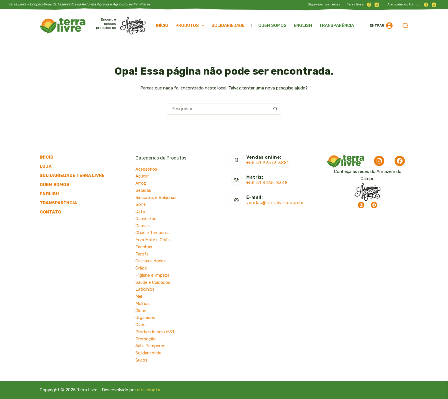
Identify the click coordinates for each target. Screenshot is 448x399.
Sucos (141, 360)
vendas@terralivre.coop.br (275, 202)
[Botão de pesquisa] (275, 109)
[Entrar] (381, 25)
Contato (50, 212)
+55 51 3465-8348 (267, 182)
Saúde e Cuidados (152, 282)
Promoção (145, 339)
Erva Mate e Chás (152, 239)
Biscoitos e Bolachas (156, 197)
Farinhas (143, 247)
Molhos (142, 303)
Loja (46, 166)
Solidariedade (228, 25)
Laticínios (145, 289)
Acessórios (146, 169)
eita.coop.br (148, 389)
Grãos (141, 268)
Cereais (142, 225)
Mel (138, 296)
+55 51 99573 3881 (267, 162)
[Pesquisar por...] (218, 109)
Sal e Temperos (150, 345)
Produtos (191, 25)
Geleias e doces (150, 261)
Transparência (336, 25)
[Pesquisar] (405, 26)
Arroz (140, 183)
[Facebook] (369, 5)
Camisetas (145, 218)
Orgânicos (145, 317)
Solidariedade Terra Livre (72, 175)
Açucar (142, 176)
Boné (140, 204)
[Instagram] (377, 5)
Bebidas (143, 190)
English (303, 25)
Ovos (140, 324)
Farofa (142, 254)
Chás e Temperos (152, 232)
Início (162, 25)
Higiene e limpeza (152, 275)
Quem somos (272, 25)
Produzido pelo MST (155, 331)
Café (140, 211)
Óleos (140, 310)
